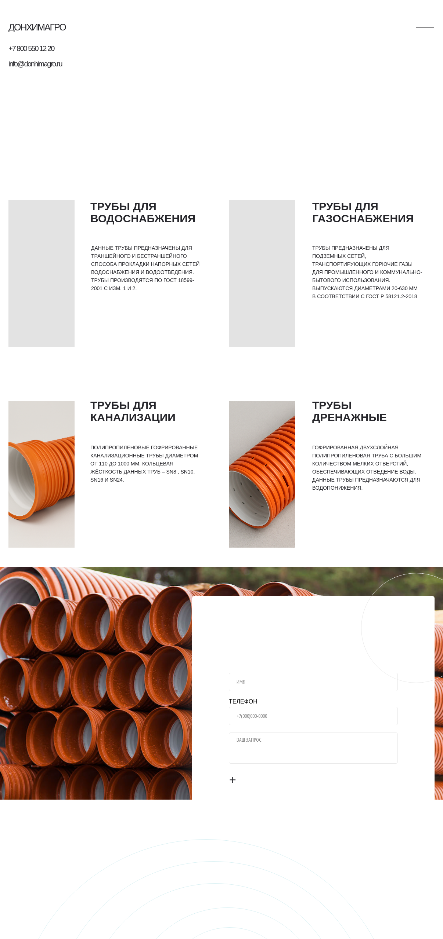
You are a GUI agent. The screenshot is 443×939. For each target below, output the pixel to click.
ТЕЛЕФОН (243, 701)
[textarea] (313, 748)
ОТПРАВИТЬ (258, 780)
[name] (313, 682)
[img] (41, 273)
